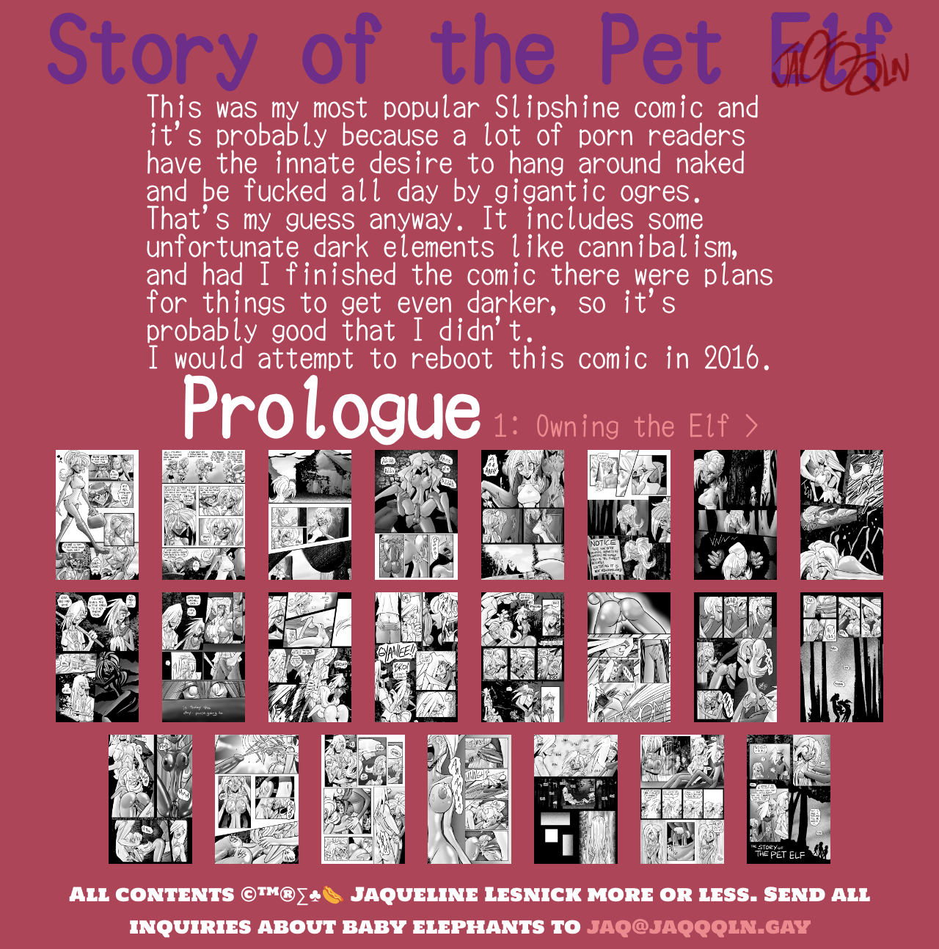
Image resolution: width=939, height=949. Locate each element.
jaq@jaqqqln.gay (699, 926)
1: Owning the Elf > (626, 425)
